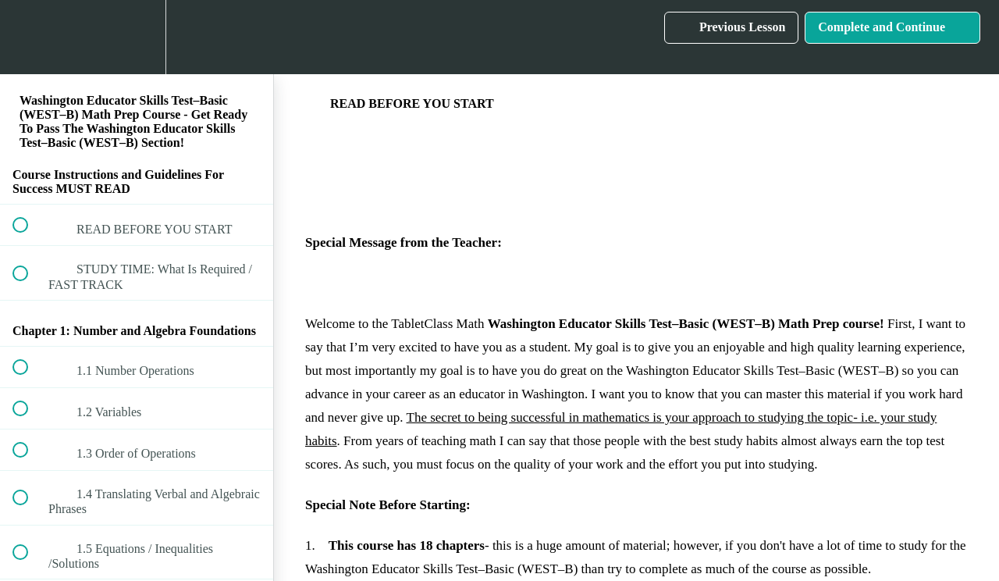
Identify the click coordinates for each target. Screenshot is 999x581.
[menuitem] (136, 37)
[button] (29, 37)
